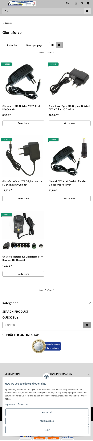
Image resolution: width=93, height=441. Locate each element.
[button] (76, 3)
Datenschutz (24, 404)
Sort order (12, 45)
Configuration (47, 421)
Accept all (47, 412)
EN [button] (67, 3)
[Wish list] (82, 3)
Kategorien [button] (10, 303)
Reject (47, 430)
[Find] (43, 11)
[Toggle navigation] (3, 2)
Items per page (34, 45)
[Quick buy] (43, 325)
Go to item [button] (23, 123)
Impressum (10, 404)
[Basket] (88, 3)
